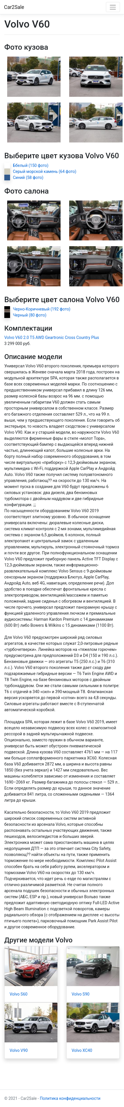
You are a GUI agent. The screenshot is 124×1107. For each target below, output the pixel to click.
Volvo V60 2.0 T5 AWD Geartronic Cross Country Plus (51, 337)
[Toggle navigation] (113, 7)
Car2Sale (14, 7)
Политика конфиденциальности (70, 1098)
